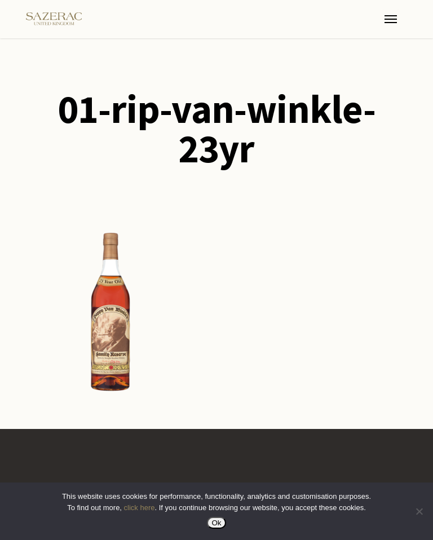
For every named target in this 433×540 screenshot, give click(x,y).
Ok (216, 523)
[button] (390, 19)
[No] (419, 511)
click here (139, 507)
